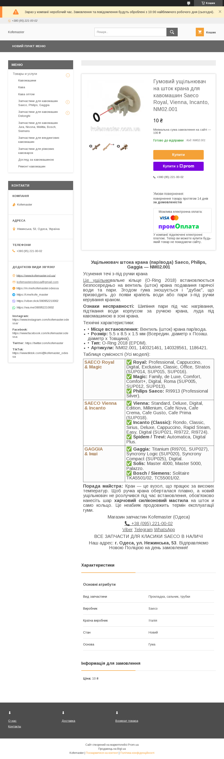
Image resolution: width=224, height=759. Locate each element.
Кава (21, 87)
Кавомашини (27, 80)
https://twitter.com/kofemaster (44, 343)
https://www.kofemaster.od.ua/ (36, 275)
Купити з (178, 166)
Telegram (143, 529)
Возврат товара (126, 720)
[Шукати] (172, 32)
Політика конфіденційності (137, 752)
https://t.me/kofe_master (32, 294)
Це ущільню (96, 280)
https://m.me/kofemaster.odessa (37, 288)
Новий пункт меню (29, 46)
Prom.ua (133, 744)
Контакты (14, 726)
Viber (127, 529)
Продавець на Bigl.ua (112, 748)
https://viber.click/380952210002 (37, 301)
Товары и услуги (25, 74)
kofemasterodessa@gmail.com (37, 282)
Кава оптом (26, 94)
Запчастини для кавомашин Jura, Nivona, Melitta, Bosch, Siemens (38, 127)
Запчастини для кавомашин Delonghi (38, 114)
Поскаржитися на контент (102, 752)
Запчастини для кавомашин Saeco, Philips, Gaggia (38, 103)
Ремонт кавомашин (31, 166)
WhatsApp (164, 529)
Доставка (68, 720)
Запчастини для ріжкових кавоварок (36, 151)
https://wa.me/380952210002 (35, 307)
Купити (178, 155)
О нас (12, 720)
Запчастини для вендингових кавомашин (38, 139)
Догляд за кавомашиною (36, 159)
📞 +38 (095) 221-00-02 (148, 523)
